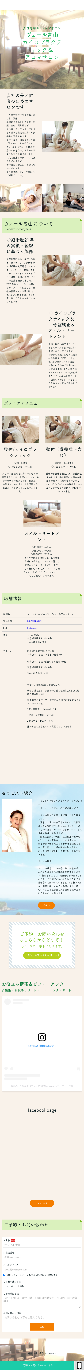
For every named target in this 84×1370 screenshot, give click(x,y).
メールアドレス (11, 1265)
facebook (42, 1203)
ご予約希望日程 (11, 1294)
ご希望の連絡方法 (12, 1281)
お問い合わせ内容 (12, 1315)
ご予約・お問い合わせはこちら (37, 1365)
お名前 (6, 1240)
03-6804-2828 (34, 621)
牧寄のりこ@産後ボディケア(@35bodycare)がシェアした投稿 (42, 1086)
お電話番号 (8, 1253)
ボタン (46, 905)
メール (8, 1286)
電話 (21, 1286)
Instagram (32, 628)
